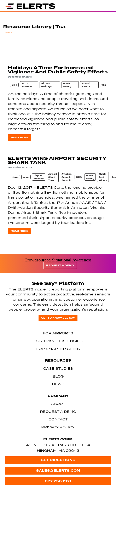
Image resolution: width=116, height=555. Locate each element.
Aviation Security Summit (67, 177)
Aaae (26, 177)
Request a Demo (60, 265)
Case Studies (58, 368)
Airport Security (39, 177)
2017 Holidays (27, 85)
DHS (79, 177)
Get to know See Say (58, 318)
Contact (58, 419)
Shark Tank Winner (103, 177)
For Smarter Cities (58, 348)
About (58, 403)
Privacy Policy (58, 427)
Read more (19, 137)
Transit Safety (86, 85)
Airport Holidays (46, 85)
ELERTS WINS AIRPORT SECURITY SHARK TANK (57, 160)
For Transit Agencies (58, 341)
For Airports (58, 333)
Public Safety (67, 85)
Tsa (104, 85)
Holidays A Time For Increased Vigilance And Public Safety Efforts (58, 69)
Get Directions (58, 460)
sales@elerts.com (58, 470)
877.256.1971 (58, 481)
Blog (14, 85)
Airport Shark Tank (52, 177)
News (15, 177)
